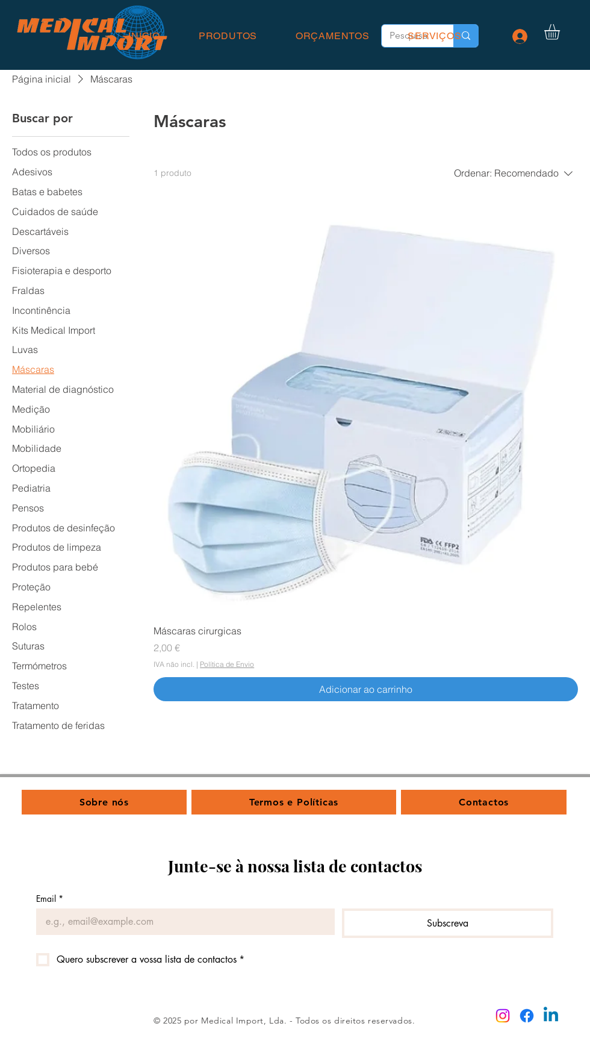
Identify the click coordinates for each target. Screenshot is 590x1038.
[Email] (182, 922)
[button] (561, 32)
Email (49, 898)
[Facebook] (527, 1016)
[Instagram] (503, 1016)
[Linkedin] (551, 1016)
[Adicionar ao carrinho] (366, 689)
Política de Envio (227, 664)
